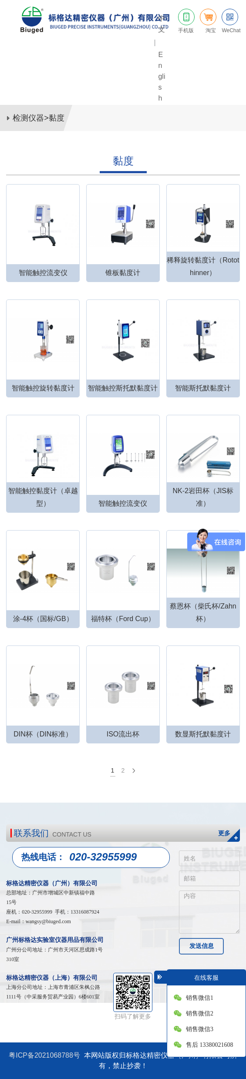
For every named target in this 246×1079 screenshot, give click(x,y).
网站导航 (233, 84)
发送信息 (201, 945)
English (161, 76)
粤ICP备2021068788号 (44, 1055)
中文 (161, 24)
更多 (224, 833)
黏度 (56, 118)
